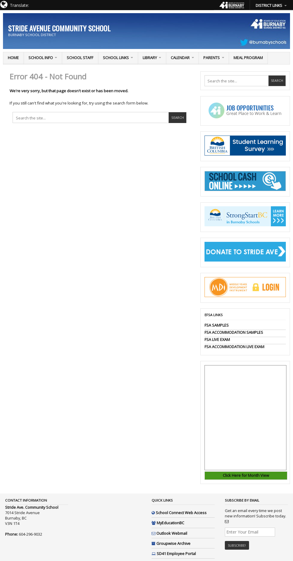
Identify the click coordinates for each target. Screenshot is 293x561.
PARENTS (211, 57)
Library (150, 57)
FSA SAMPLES (217, 325)
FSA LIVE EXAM (217, 339)
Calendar (180, 57)
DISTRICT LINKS (269, 5)
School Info (40, 57)
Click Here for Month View (246, 475)
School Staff (80, 57)
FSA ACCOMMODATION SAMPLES (234, 332)
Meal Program (248, 57)
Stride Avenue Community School (59, 28)
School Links (116, 57)
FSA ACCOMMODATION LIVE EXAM (234, 346)
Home (13, 57)
